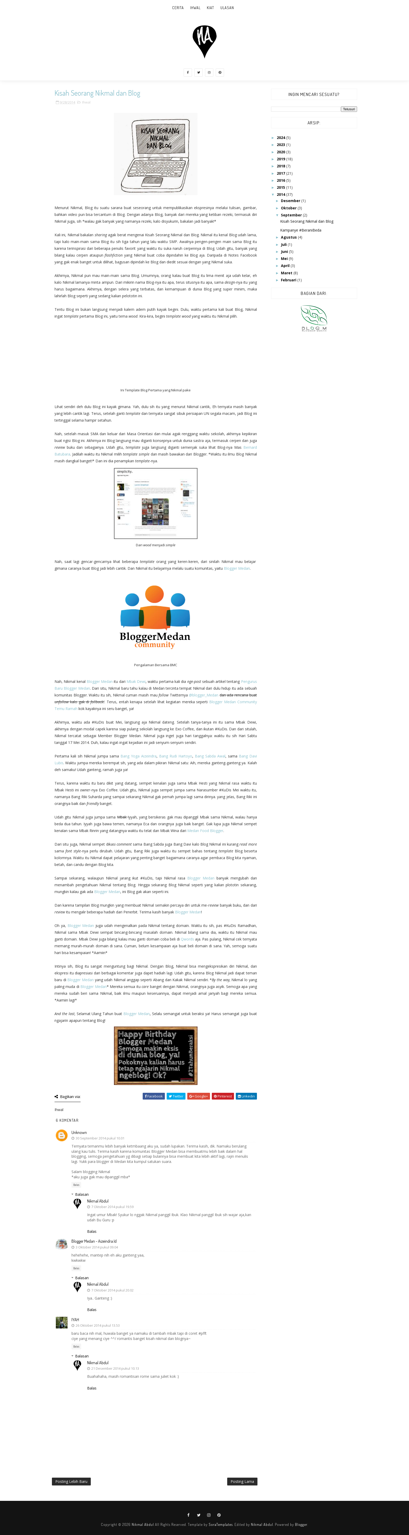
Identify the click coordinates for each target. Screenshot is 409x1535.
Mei (285, 258)
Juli (284, 244)
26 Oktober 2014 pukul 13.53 (98, 1325)
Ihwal (195, 7)
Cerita (178, 7)
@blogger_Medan (203, 695)
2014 (281, 194)
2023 (281, 144)
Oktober (289, 207)
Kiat (210, 7)
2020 (281, 151)
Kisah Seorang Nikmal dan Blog (306, 221)
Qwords (187, 939)
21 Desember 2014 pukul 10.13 (115, 1368)
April (286, 265)
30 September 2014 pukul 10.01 (100, 1138)
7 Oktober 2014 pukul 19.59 (112, 1206)
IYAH (75, 1319)
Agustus (289, 237)
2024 (281, 137)
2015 (281, 187)
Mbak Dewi (136, 681)
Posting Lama (242, 1481)
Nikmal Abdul (98, 1201)
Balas (76, 1185)
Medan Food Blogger (205, 830)
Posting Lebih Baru (71, 1481)
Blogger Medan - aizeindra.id (94, 1241)
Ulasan (227, 7)
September (292, 215)
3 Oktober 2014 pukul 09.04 (97, 1247)
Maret (287, 272)
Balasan (82, 1194)
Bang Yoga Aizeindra (139, 756)
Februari (289, 279)
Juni (285, 251)
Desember (291, 200)
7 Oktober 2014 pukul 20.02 (112, 1290)
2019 (281, 158)
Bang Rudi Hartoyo (175, 756)
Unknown (79, 1132)
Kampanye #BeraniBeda (300, 230)
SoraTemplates (221, 1524)
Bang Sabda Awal (210, 756)
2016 (281, 180)
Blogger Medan (237, 568)
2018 (281, 165)
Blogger (301, 1524)
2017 (281, 173)
